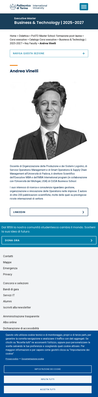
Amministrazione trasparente (21, 316)
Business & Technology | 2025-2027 (49, 22)
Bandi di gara (11, 289)
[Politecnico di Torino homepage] (28, 7)
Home (13, 35)
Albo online (10, 322)
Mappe (7, 262)
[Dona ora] (49, 240)
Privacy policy (12, 358)
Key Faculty (30, 43)
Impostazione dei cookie (48, 369)
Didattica (24, 35)
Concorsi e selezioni (15, 283)
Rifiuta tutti (47, 379)
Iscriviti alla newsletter (17, 307)
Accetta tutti (47, 389)
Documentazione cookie (33, 358)
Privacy (7, 274)
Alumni (7, 301)
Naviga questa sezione (49, 53)
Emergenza (10, 268)
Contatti (8, 256)
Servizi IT (9, 295)
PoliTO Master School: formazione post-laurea (56, 35)
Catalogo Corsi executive (43, 39)
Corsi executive (18, 39)
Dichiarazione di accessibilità (21, 328)
